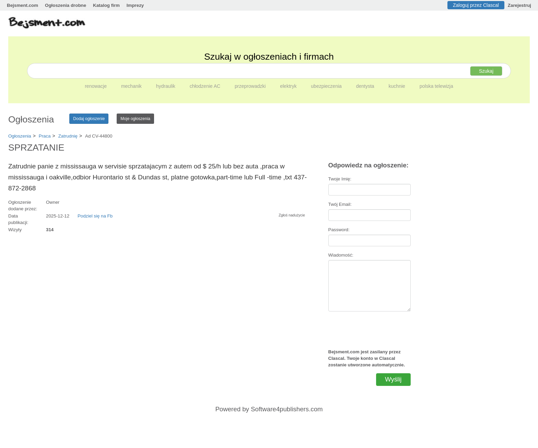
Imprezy (135, 5)
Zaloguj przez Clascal (476, 5)
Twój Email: (340, 204)
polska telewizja (436, 86)
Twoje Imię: (339, 178)
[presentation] (369, 327)
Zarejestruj (519, 5)
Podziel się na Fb (95, 216)
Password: (339, 229)
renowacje (96, 86)
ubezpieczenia (327, 86)
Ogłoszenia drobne (65, 5)
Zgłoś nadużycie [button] (292, 215)
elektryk (289, 86)
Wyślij (393, 379)
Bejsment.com (22, 5)
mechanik (132, 86)
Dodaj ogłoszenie (89, 118)
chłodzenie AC (206, 86)
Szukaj (486, 71)
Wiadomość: (340, 255)
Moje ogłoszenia (135, 118)
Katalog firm (106, 5)
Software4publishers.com (287, 409)
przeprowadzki (251, 86)
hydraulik (166, 86)
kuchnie (398, 86)
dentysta (366, 86)
